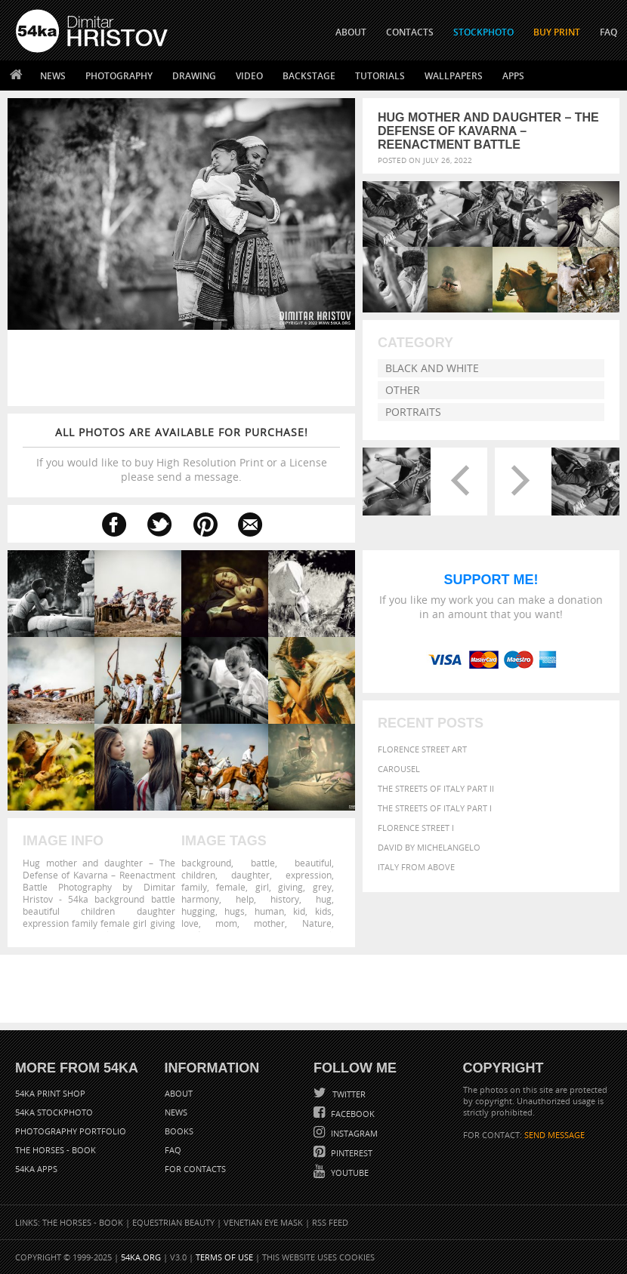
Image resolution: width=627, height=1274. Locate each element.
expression (309, 875)
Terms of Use (224, 1257)
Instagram (353, 1133)
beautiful (313, 863)
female (231, 887)
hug (324, 899)
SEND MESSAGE (554, 1134)
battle (263, 863)
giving (290, 887)
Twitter (348, 1094)
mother (269, 923)
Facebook (352, 1113)
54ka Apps (36, 1168)
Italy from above (416, 875)
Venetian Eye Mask (263, 1222)
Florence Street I (416, 836)
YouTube (349, 1172)
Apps (513, 75)
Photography (119, 75)
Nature (317, 923)
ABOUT (350, 32)
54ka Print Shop (50, 1093)
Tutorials (380, 75)
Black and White (432, 368)
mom (226, 923)
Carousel (399, 777)
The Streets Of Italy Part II (436, 796)
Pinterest (350, 1153)
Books (179, 1131)
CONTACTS (410, 32)
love (190, 923)
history (284, 899)
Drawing (194, 75)
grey (322, 887)
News (53, 75)
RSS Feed (330, 1222)
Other (402, 390)
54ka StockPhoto (54, 1112)
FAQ (608, 32)
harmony (200, 899)
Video (249, 75)
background (206, 863)
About (179, 1093)
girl (262, 887)
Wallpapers (454, 75)
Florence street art (422, 757)
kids (323, 911)
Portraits (413, 412)
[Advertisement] (316, 989)
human (269, 911)
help (245, 899)
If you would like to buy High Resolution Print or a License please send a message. (181, 454)
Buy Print (556, 32)
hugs (234, 911)
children (198, 875)
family (194, 887)
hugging (198, 911)
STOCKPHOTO (483, 32)
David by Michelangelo (429, 855)
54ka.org (141, 1257)
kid (299, 911)
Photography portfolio (70, 1131)
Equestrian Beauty (173, 1222)
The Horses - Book (55, 1150)
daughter (250, 875)
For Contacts (195, 1168)
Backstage (309, 75)
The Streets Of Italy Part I (435, 816)
